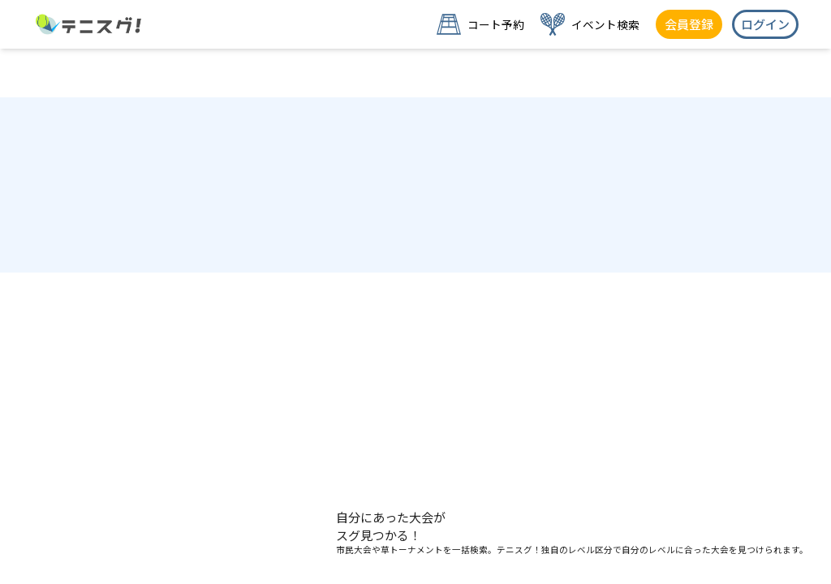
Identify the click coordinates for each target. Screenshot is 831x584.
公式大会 (155, 557)
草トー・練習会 (415, 557)
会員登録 (689, 23)
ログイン (765, 23)
